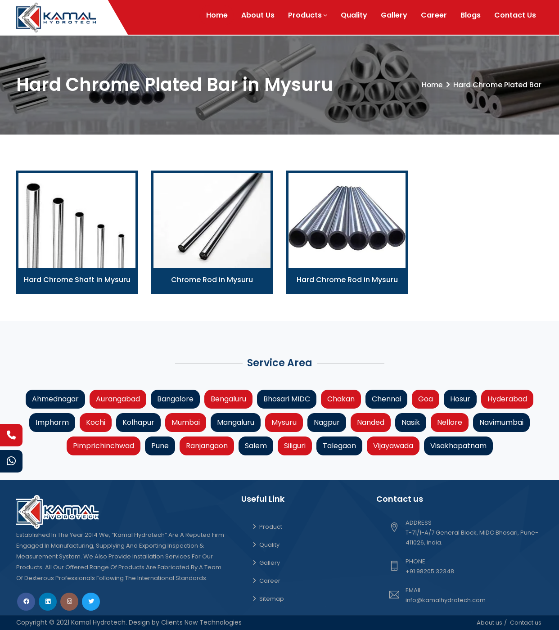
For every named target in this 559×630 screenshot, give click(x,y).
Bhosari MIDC (286, 399)
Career (434, 15)
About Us (258, 15)
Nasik (410, 422)
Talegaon (339, 446)
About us (489, 622)
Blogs (470, 15)
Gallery (394, 15)
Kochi (95, 422)
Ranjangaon (207, 446)
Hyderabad (507, 399)
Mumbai (185, 422)
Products (307, 15)
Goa (425, 399)
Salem (256, 446)
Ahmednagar (55, 399)
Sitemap (271, 598)
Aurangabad (118, 399)
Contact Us (515, 15)
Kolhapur (138, 422)
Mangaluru (235, 422)
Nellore (449, 422)
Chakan (341, 399)
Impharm (52, 422)
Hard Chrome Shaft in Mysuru (77, 279)
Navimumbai (501, 422)
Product (270, 526)
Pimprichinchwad (103, 446)
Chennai (386, 399)
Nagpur (327, 422)
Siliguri (295, 446)
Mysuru (284, 422)
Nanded (370, 422)
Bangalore (175, 399)
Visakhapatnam (458, 446)
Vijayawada (393, 446)
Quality (354, 15)
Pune (160, 446)
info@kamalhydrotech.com (446, 600)
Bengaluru (228, 399)
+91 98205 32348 (430, 571)
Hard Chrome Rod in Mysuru (347, 279)
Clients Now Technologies (200, 622)
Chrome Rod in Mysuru (212, 279)
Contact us (525, 622)
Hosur (460, 399)
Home (217, 15)
